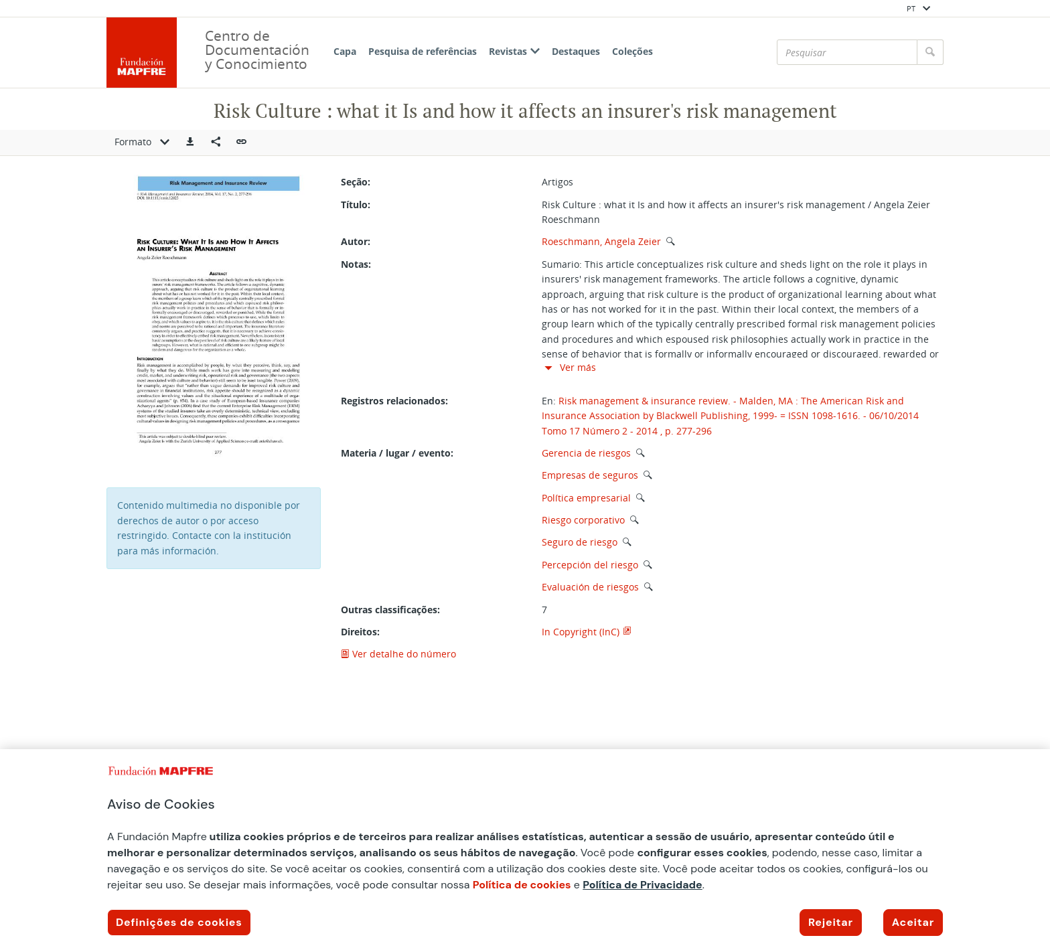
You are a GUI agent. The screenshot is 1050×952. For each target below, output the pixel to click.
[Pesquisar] (847, 52)
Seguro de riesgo (579, 542)
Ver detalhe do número (398, 653)
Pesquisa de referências (422, 51)
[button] (190, 142)
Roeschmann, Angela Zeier (601, 241)
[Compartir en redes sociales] (215, 142)
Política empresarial (586, 497)
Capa (344, 51)
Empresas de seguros (590, 475)
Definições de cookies (179, 922)
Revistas (514, 51)
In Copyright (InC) (580, 631)
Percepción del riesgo (590, 564)
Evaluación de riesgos (590, 586)
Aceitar (913, 922)
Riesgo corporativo (583, 519)
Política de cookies (522, 885)
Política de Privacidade (642, 885)
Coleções (632, 51)
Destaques (576, 51)
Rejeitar (830, 922)
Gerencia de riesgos (586, 453)
